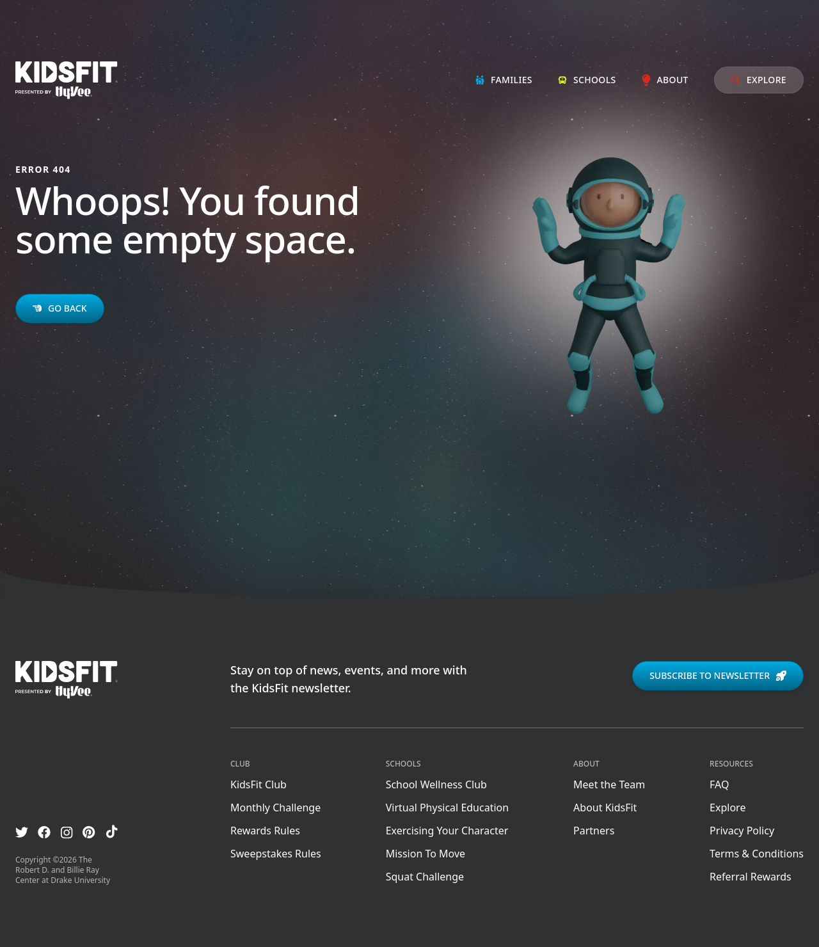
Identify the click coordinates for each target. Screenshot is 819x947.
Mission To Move (425, 854)
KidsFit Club (258, 784)
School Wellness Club (436, 784)
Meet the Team (609, 784)
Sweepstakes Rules (275, 854)
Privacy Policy (742, 831)
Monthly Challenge (275, 807)
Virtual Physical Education (447, 807)
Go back (60, 308)
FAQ (719, 784)
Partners (593, 831)
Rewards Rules (265, 831)
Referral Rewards (750, 877)
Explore (758, 80)
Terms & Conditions (757, 854)
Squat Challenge (425, 877)
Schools (587, 80)
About (665, 80)
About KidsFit (605, 807)
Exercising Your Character (447, 831)
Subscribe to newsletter (717, 675)
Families (503, 80)
